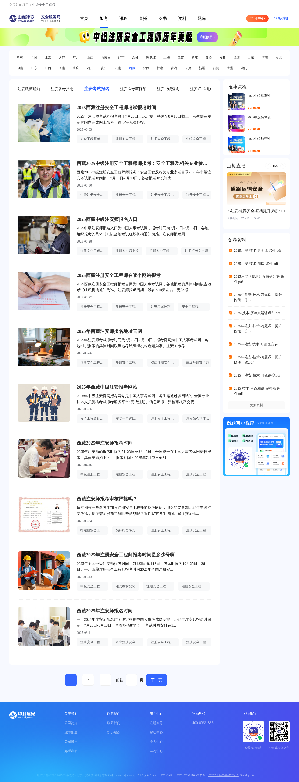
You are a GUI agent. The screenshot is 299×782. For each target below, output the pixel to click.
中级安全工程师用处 (94, 586)
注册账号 (156, 723)
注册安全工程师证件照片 (129, 139)
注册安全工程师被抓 (165, 474)
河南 (264, 57)
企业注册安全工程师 (129, 642)
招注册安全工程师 (93, 530)
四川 (90, 68)
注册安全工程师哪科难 (94, 642)
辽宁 (121, 57)
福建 (222, 57)
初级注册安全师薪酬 (165, 362)
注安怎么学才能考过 (200, 418)
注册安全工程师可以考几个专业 (200, 474)
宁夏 (188, 68)
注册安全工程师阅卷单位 (129, 474)
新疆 (202, 68)
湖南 (20, 68)
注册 (286, 18)
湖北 (278, 57)
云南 (118, 68)
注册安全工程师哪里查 (200, 195)
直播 (143, 18)
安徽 (208, 57)
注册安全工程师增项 (129, 306)
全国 (34, 57)
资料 (182, 18)
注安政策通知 (29, 89)
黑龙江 (151, 57)
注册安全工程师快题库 (165, 642)
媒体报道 (71, 732)
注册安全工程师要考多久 (200, 642)
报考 (104, 18)
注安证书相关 (201, 89)
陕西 (146, 68)
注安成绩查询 (168, 89)
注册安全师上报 (127, 251)
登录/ (278, 18)
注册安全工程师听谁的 (164, 251)
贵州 (104, 68)
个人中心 (156, 741)
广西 (48, 68)
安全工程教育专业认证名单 (94, 418)
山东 (250, 57)
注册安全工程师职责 (94, 251)
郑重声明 (71, 751)
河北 (76, 57)
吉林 (135, 57)
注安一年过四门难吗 (129, 418)
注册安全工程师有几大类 (200, 530)
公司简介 (71, 723)
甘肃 (160, 68)
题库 (202, 18)
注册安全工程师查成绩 (165, 418)
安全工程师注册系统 (196, 306)
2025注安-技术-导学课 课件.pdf (257, 250)
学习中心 (257, 18)
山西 (90, 57)
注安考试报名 (96, 88)
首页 (84, 18)
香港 (230, 68)
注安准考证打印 (133, 89)
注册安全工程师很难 (165, 195)
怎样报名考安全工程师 (129, 530)
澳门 (244, 68)
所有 (20, 57)
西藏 (132, 68)
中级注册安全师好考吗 (94, 195)
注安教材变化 (125, 586)
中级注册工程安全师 (94, 474)
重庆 (76, 68)
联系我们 (113, 723)
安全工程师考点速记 (94, 139)
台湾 (216, 68)
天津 (62, 57)
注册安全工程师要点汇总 (160, 586)
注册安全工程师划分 (94, 362)
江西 (236, 57)
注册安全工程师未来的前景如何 (129, 362)
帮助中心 (156, 732)
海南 (62, 68)
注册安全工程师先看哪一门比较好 (94, 306)
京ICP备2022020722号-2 (223, 775)
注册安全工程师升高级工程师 (165, 530)
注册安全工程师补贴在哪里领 (165, 139)
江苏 (180, 57)
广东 (34, 68)
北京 (48, 57)
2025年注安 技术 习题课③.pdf (257, 344)
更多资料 (256, 405)
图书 (162, 18)
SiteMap (245, 775)
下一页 (156, 680)
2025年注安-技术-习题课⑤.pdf (257, 375)
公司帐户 (71, 741)
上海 (166, 57)
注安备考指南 (62, 89)
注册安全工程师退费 (129, 195)
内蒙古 (105, 57)
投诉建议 (113, 732)
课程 (123, 18)
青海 (174, 68)
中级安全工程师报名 (200, 139)
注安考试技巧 (161, 306)
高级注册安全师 (197, 362)
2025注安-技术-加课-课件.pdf (256, 263)
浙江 (194, 57)
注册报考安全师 (196, 251)
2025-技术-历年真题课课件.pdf (257, 313)
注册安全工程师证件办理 (196, 586)
